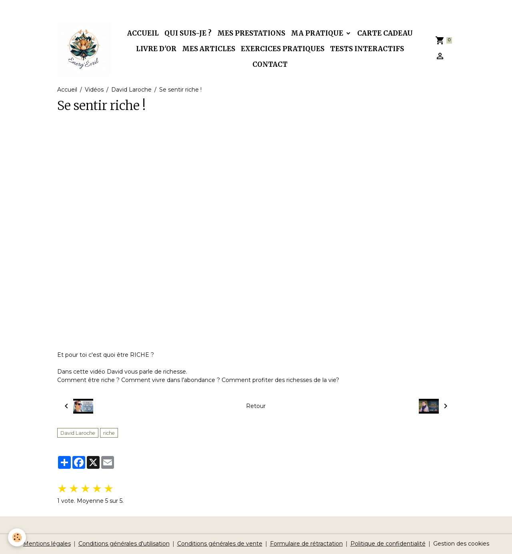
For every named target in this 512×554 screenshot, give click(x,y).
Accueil (143, 33)
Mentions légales (47, 543)
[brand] (84, 49)
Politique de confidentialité (388, 543)
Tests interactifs (367, 48)
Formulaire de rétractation (306, 543)
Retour (256, 406)
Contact (270, 64)
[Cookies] (17, 537)
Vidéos (94, 89)
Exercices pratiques (282, 48)
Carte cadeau (385, 33)
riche (109, 433)
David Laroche (131, 89)
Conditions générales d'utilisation (124, 543)
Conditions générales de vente (219, 543)
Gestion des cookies (461, 543)
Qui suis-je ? (188, 33)
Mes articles (208, 48)
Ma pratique (318, 33)
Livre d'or (156, 48)
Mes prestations (251, 33)
